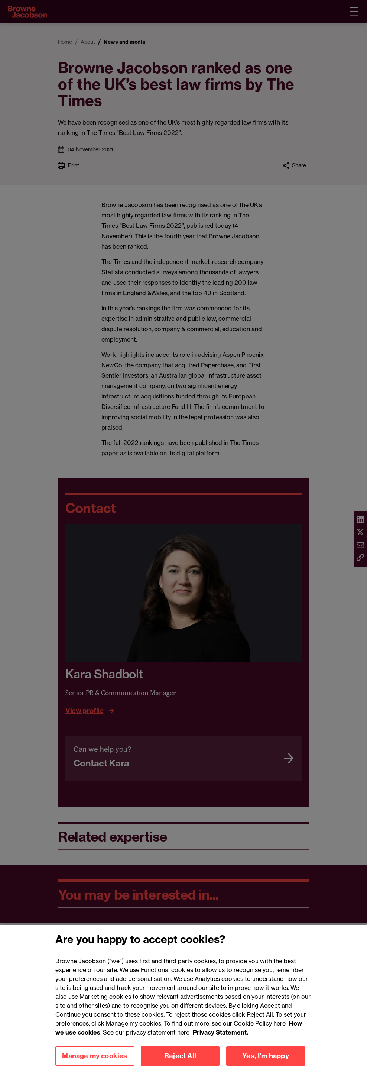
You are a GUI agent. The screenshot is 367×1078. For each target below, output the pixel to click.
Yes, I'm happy (265, 1063)
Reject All (180, 1063)
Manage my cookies (94, 1063)
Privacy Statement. (220, 1040)
